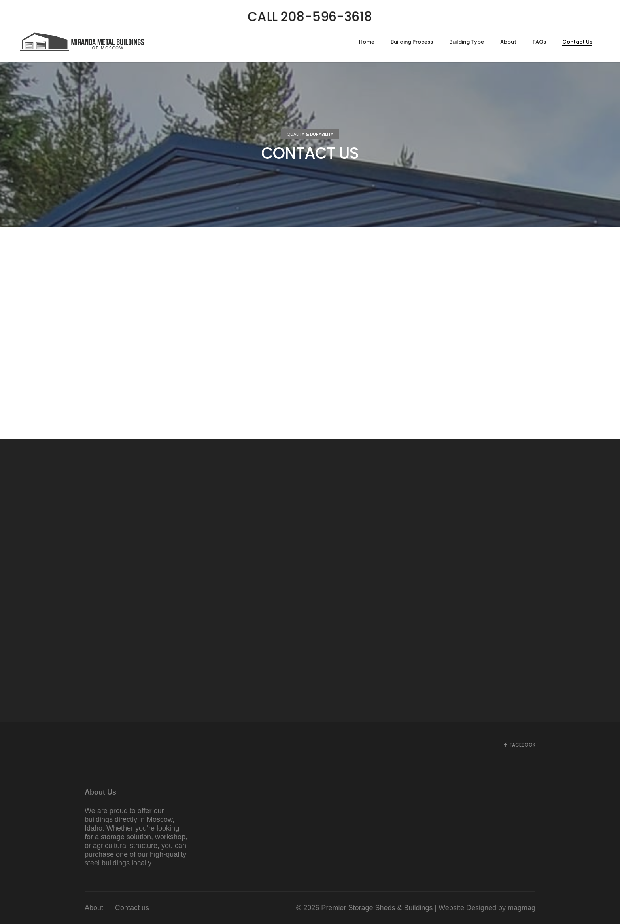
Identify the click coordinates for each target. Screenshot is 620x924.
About (94, 908)
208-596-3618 (109, 334)
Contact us (132, 908)
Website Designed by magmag (487, 908)
